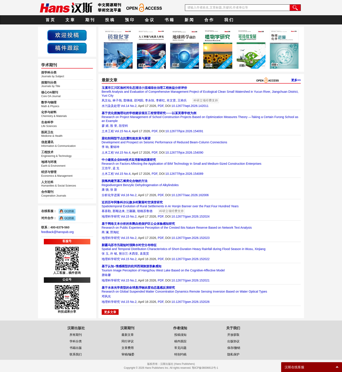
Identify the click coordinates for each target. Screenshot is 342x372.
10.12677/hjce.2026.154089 (184, 173)
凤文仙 (106, 100)
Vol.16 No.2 (129, 195)
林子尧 (117, 100)
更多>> (296, 80)
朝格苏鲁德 (144, 211)
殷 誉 (113, 125)
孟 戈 (116, 168)
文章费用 (127, 348)
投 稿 (109, 20)
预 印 (129, 20)
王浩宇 (106, 168)
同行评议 (127, 341)
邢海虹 (114, 232)
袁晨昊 (144, 253)
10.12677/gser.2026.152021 (190, 280)
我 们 (228, 20)
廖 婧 (105, 125)
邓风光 (106, 296)
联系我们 (76, 354)
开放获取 (233, 334)
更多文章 (110, 312)
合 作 (208, 20)
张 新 (113, 189)
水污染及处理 (111, 106)
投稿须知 (180, 334)
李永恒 (149, 100)
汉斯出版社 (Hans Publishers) (177, 363)
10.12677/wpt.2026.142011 (190, 106)
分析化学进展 (111, 195)
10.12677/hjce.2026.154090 (184, 152)
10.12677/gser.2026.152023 (190, 238)
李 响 (105, 147)
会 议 (149, 20)
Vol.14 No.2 (129, 106)
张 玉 (105, 253)
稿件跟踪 (180, 341)
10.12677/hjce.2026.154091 (184, 131)
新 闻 (189, 20)
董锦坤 (114, 147)
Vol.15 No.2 (129, 216)
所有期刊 (76, 334)
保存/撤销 (233, 348)
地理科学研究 (111, 216)
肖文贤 (171, 100)
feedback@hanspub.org (57, 232)
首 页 (50, 20)
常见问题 (180, 348)
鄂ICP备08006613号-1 (205, 367)
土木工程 (108, 131)
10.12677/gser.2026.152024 (190, 216)
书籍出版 (76, 348)
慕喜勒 (106, 211)
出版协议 (233, 341)
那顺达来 (119, 211)
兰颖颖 (130, 211)
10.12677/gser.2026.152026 (190, 301)
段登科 (123, 125)
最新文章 (127, 334)
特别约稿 (180, 354)
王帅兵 (182, 100)
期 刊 (89, 20)
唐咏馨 (106, 275)
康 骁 (105, 189)
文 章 (69, 20)
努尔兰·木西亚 (128, 253)
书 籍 (169, 20)
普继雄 (127, 100)
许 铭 (113, 253)
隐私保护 (233, 354)
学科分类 (76, 341)
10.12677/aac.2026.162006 (190, 195)
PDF (160, 106)
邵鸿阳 (138, 100)
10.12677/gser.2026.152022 (190, 259)
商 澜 (105, 232)
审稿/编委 (128, 354)
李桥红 (160, 100)
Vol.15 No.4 (122, 131)
